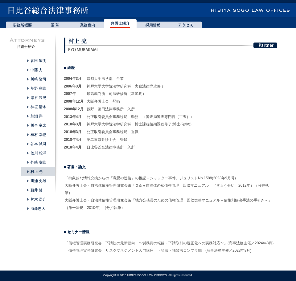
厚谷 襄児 (38, 98)
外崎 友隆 (38, 162)
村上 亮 (37, 171)
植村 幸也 (38, 134)
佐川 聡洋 (38, 153)
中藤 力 (37, 70)
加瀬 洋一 (38, 116)
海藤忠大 (38, 208)
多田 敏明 (38, 61)
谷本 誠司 (38, 144)
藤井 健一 (38, 190)
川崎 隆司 (38, 79)
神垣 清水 (38, 107)
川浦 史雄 (38, 181)
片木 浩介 (38, 199)
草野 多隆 (38, 88)
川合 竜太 (38, 125)
